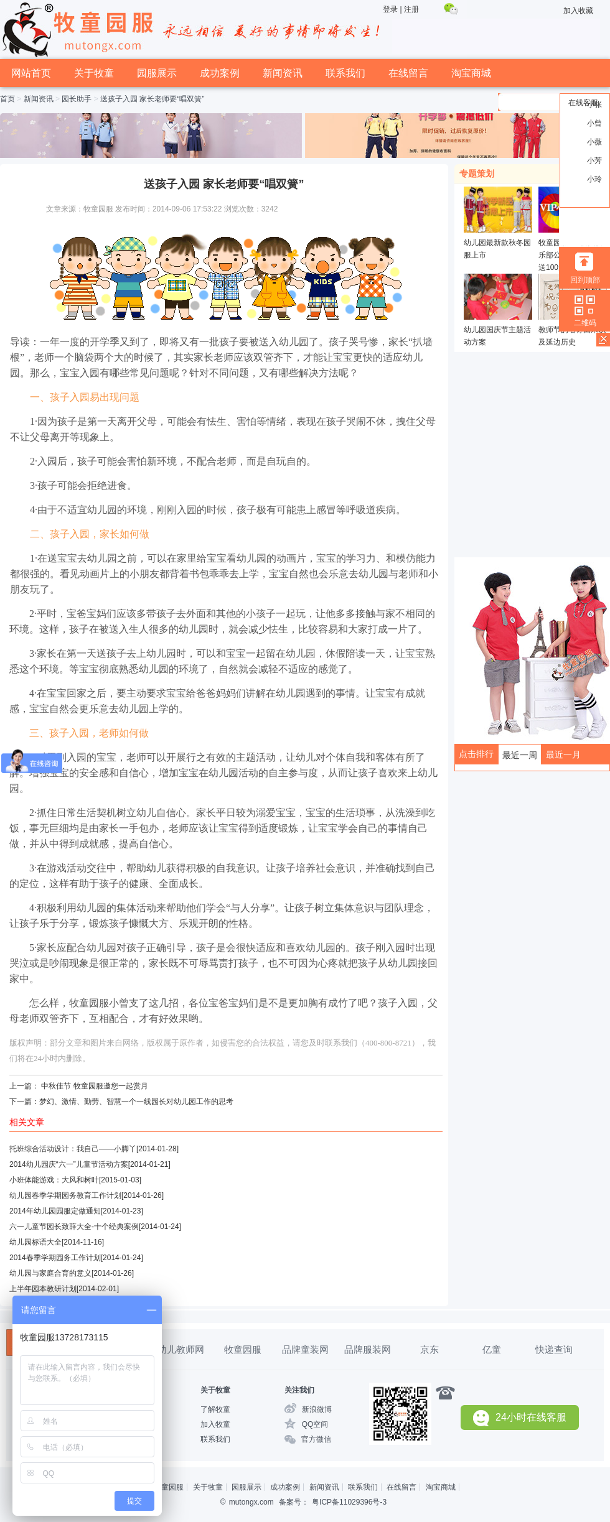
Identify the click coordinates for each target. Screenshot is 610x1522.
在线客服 (583, 102)
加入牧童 (215, 1424)
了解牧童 (215, 1409)
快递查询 (554, 1349)
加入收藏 (578, 10)
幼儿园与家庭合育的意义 (50, 1273)
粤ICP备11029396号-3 (349, 1502)
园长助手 (77, 99)
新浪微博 (317, 1409)
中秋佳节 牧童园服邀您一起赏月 (94, 1086)
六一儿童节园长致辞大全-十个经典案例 (74, 1226)
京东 (429, 1349)
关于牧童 (94, 73)
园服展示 (157, 73)
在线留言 (408, 73)
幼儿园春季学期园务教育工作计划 (65, 1195)
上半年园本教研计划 (43, 1288)
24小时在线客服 (519, 1417)
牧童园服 (242, 1349)
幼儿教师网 (180, 1349)
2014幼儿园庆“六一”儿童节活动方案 (68, 1164)
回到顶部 (585, 280)
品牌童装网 (305, 1349)
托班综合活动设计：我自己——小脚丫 (72, 1148)
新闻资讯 (283, 73)
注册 (411, 9)
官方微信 (316, 1439)
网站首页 (31, 73)
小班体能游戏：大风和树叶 (54, 1180)
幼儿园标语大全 (35, 1242)
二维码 (585, 322)
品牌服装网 (367, 1349)
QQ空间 (315, 1424)
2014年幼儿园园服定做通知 (55, 1211)
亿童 (491, 1349)
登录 (390, 9)
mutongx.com (251, 1502)
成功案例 (220, 73)
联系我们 (345, 73)
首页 (7, 99)
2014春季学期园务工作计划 (55, 1257)
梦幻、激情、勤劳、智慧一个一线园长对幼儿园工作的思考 (136, 1101)
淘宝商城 (471, 73)
